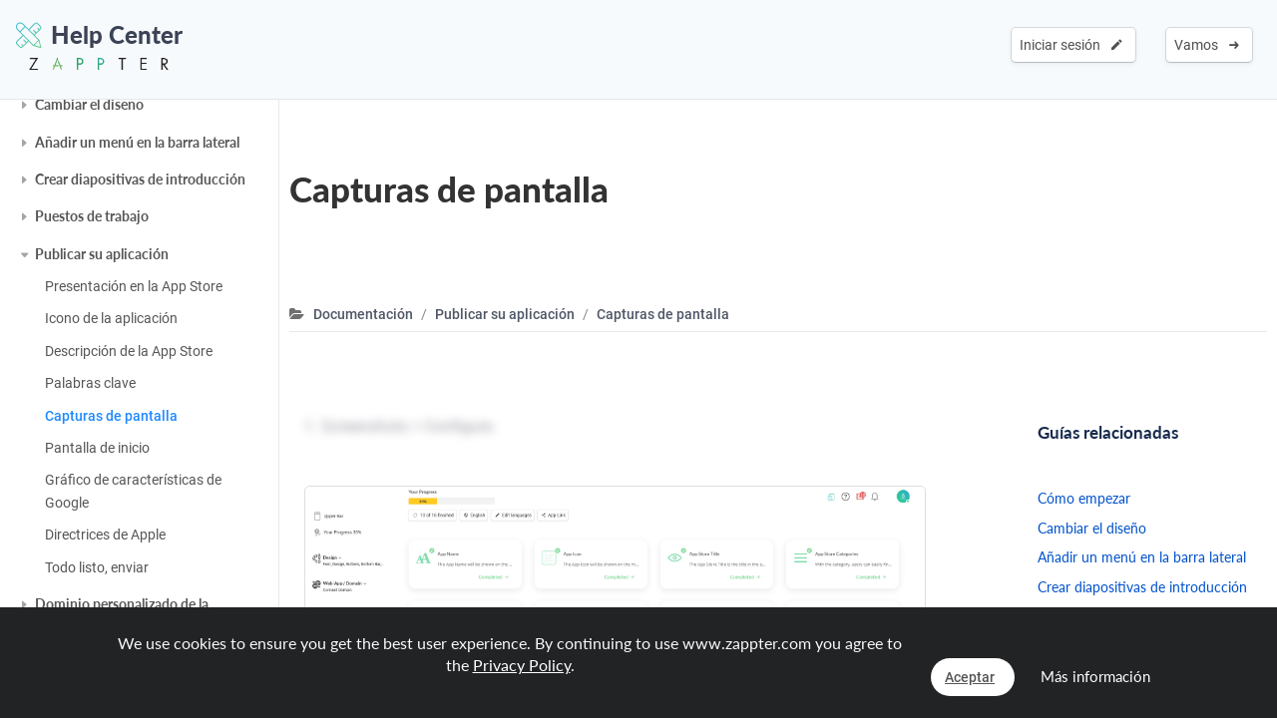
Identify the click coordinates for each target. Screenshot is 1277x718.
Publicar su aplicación (102, 253)
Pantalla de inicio (97, 448)
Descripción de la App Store (129, 351)
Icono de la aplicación (111, 318)
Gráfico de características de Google (133, 491)
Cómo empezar (1084, 498)
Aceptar (970, 677)
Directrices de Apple (105, 534)
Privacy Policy (522, 664)
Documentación (363, 314)
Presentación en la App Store (133, 286)
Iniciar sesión (1071, 45)
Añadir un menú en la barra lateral (137, 142)
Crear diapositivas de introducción (140, 179)
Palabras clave (90, 383)
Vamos (1206, 45)
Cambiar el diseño (89, 104)
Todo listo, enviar (97, 567)
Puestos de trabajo (92, 215)
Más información (1095, 676)
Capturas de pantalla (111, 416)
